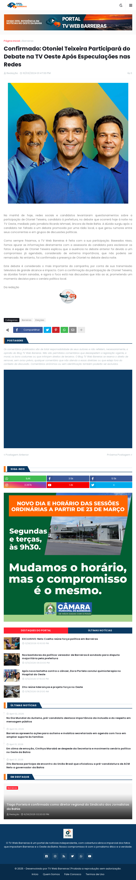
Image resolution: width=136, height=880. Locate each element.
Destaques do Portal (36, 630)
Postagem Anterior (17, 455)
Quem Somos (51, 874)
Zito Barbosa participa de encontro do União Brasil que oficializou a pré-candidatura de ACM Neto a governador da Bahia (68, 765)
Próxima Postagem (118, 455)
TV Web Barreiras (58, 868)
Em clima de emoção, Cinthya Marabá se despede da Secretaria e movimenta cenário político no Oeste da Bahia (68, 750)
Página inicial (12, 41)
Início (35, 874)
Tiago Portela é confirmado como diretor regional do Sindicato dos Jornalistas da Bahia (68, 807)
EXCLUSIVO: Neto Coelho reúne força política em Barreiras (60, 639)
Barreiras (27, 41)
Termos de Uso (95, 874)
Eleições (39, 320)
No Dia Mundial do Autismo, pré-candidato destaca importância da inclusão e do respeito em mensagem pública (68, 719)
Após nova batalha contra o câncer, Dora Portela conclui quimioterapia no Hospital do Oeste (71, 672)
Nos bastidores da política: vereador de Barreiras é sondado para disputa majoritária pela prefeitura (71, 656)
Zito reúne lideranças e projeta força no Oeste (52, 687)
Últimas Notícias (100, 630)
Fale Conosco (72, 874)
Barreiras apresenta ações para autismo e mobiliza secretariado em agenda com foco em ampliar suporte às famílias (66, 735)
